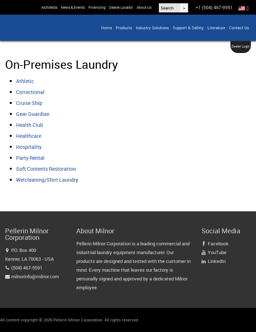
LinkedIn (217, 261)
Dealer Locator (121, 7)
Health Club (29, 124)
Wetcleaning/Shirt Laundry (47, 179)
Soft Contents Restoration (46, 168)
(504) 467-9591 (26, 267)
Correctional (30, 91)
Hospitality (29, 146)
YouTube (217, 252)
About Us (144, 7)
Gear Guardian (33, 113)
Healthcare (28, 135)
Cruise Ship (29, 102)
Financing (97, 7)
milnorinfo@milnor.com (35, 276)
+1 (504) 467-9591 (214, 7)
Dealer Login (241, 46)
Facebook (218, 243)
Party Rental (30, 157)
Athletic (25, 81)
